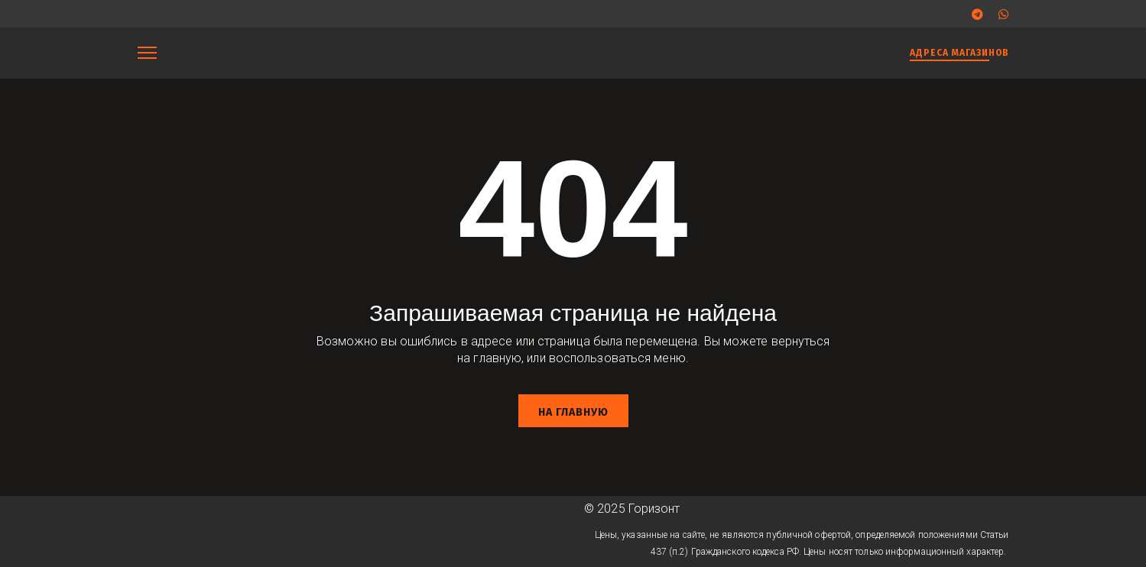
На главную (573, 412)
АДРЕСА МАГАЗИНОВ (959, 52)
